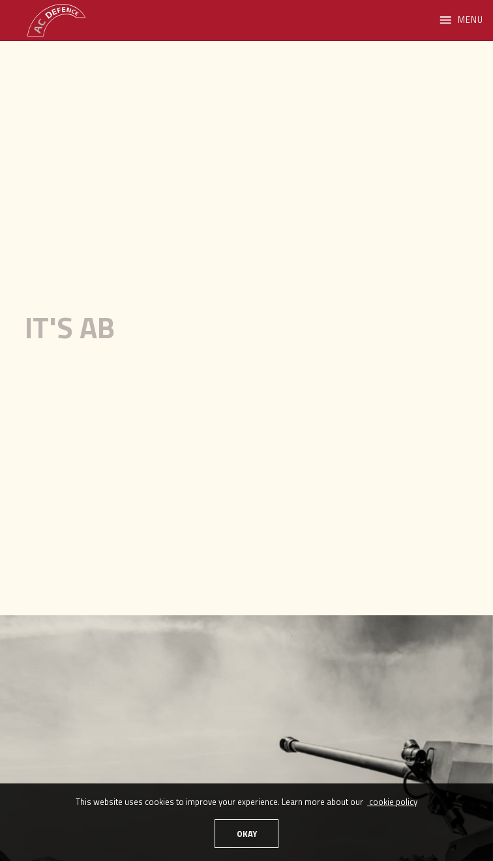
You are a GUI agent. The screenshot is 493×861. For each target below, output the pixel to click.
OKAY (247, 833)
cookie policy (392, 801)
